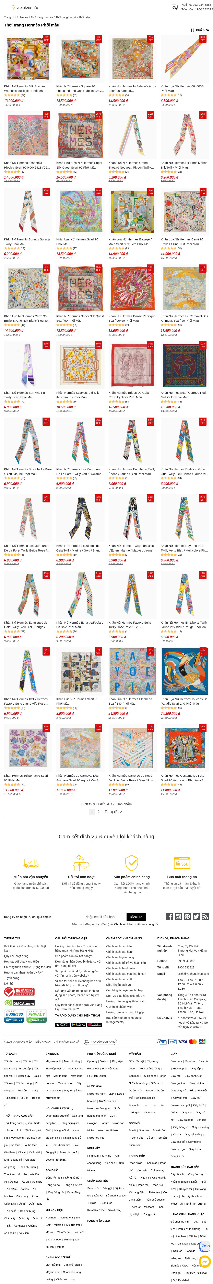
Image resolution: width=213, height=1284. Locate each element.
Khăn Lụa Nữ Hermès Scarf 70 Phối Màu (77, 701)
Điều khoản (43, 1041)
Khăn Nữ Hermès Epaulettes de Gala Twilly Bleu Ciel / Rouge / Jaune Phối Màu (25, 625)
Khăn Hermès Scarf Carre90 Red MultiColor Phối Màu (183, 395)
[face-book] (169, 916)
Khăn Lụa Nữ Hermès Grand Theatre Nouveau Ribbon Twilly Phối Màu (130, 165)
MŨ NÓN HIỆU (54, 1210)
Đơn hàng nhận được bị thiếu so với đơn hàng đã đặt (78, 963)
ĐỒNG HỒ (52, 1170)
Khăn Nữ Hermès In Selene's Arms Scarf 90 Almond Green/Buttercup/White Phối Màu (132, 88)
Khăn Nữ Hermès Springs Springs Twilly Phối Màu (27, 242)
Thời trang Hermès (42, 17)
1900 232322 (204, 9)
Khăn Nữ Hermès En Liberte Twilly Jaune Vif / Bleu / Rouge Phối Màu (184, 625)
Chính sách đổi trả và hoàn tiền (126, 962)
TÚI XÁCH (10, 1053)
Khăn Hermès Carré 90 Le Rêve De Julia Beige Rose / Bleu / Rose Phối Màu (132, 778)
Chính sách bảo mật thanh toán (126, 973)
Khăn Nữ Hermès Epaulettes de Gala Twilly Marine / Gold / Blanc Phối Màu (78, 548)
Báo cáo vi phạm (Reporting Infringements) (124, 1020)
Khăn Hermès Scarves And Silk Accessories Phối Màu (77, 395)
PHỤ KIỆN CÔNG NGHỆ (101, 1053)
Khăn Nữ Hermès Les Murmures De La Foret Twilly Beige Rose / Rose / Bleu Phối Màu (26, 548)
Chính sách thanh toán (120, 968)
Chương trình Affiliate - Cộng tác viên (27, 967)
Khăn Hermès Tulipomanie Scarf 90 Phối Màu (26, 778)
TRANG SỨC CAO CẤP (184, 1167)
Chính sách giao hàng (120, 957)
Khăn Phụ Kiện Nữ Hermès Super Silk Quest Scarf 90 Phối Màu (79, 165)
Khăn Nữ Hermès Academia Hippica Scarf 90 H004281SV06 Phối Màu (25, 165)
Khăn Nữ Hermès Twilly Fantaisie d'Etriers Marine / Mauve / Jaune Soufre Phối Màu (131, 548)
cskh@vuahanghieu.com (193, 973)
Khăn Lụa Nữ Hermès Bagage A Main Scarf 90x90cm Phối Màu (130, 242)
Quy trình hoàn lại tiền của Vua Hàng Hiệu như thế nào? (78, 1007)
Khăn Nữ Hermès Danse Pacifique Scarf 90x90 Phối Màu (132, 318)
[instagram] (178, 916)
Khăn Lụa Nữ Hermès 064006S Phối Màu (182, 88)
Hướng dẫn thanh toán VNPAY (23, 972)
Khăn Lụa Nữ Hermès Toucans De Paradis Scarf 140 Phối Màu (184, 701)
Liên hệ (8, 983)
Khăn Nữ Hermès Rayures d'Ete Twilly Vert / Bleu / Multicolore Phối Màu (184, 548)
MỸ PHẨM (135, 1053)
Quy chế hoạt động (16, 956)
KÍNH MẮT (93, 1148)
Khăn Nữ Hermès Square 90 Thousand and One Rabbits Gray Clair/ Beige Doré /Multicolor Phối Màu (79, 88)
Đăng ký (136, 917)
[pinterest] (187, 916)
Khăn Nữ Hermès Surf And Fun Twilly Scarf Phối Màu (25, 395)
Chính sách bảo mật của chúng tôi (136, 924)
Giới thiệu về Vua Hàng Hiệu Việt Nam (25, 948)
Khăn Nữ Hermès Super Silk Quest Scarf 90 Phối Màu (80, 318)
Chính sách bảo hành (119, 951)
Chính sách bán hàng (119, 946)
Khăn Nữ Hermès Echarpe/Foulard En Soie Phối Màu (80, 625)
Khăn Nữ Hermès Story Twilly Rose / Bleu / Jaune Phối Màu (28, 471)
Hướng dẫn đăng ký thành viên (125, 1001)
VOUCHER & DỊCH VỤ (59, 1108)
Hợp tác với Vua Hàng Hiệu (21, 961)
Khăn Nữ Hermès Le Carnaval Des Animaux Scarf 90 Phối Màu (184, 318)
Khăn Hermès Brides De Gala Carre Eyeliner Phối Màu (129, 395)
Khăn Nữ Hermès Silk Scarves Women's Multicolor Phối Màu (24, 88)
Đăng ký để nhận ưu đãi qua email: (27, 917)
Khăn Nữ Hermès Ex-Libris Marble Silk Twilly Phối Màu (184, 165)
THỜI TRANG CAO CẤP (18, 1115)
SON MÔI (134, 1123)
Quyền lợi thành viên (119, 1006)
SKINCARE (53, 1053)
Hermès (23, 17)
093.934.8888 (202, 4)
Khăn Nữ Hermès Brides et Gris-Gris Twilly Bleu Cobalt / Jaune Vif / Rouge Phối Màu (184, 471)
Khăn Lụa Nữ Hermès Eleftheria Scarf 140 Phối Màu (130, 701)
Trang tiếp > (113, 812)
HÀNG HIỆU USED (98, 1220)
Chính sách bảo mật (119, 979)
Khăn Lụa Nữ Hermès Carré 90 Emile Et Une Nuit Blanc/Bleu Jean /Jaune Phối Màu (27, 318)
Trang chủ (10, 17)
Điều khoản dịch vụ (118, 984)
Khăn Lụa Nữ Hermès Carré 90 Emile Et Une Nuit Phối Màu (182, 242)
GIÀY (173, 1053)
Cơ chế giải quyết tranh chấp (124, 990)
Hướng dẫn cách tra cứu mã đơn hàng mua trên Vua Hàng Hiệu (76, 948)
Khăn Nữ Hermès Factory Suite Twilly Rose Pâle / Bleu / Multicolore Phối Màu (130, 625)
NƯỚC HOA (94, 1086)
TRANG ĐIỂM (137, 1155)
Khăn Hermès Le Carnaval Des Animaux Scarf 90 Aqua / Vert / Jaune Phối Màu (77, 778)
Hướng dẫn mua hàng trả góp (125, 1012)
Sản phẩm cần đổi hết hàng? (73, 956)
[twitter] (196, 916)
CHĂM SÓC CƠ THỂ (58, 1257)
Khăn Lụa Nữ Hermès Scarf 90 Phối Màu (77, 242)
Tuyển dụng (11, 978)
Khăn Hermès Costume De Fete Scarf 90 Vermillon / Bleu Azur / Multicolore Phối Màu (182, 778)
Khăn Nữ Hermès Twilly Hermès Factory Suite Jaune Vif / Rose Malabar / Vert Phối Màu (26, 701)
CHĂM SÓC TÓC (97, 1180)
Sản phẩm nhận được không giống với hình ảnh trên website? (77, 973)
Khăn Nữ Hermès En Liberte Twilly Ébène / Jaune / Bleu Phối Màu (132, 471)
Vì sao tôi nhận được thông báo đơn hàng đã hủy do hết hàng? (78, 983)
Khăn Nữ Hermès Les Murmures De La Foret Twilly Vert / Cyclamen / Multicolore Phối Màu (79, 471)
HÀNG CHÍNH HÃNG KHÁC (187, 1214)
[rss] (205, 916)
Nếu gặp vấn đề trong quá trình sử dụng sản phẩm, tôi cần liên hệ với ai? (77, 995)
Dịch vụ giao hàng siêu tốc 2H (125, 995)
